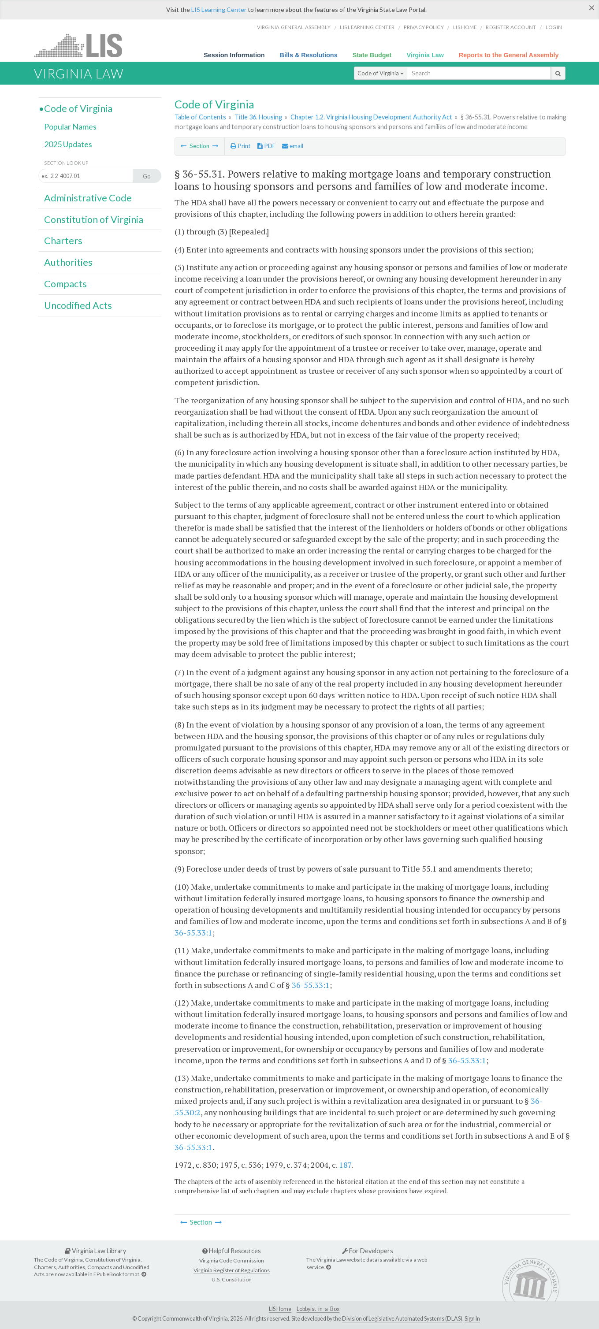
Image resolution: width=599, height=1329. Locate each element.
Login (554, 27)
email (292, 145)
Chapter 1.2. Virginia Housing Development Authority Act (371, 117)
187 (345, 1164)
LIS (83, 45)
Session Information (234, 55)
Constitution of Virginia (93, 219)
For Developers (367, 1251)
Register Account (511, 27)
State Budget (372, 55)
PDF (266, 145)
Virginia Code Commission (231, 1260)
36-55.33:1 (193, 932)
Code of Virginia (380, 73)
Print (240, 145)
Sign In (472, 1318)
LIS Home (280, 1309)
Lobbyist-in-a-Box (318, 1309)
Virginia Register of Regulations (231, 1270)
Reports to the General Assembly (509, 55)
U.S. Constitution (232, 1279)
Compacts (65, 284)
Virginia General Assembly (294, 27)
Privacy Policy (424, 27)
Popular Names (70, 126)
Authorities (68, 262)
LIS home (464, 27)
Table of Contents (200, 117)
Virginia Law (425, 55)
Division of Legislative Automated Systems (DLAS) (402, 1318)
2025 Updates (68, 144)
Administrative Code (88, 198)
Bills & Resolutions (309, 55)
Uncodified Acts (78, 305)
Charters (63, 240)
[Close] (591, 7)
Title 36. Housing (258, 117)
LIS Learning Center (218, 9)
